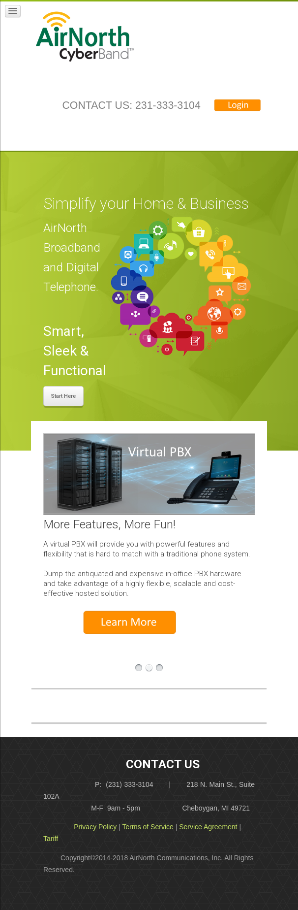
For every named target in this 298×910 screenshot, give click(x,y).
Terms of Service (148, 827)
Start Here (63, 396)
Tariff (50, 839)
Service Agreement (208, 827)
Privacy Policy (95, 827)
